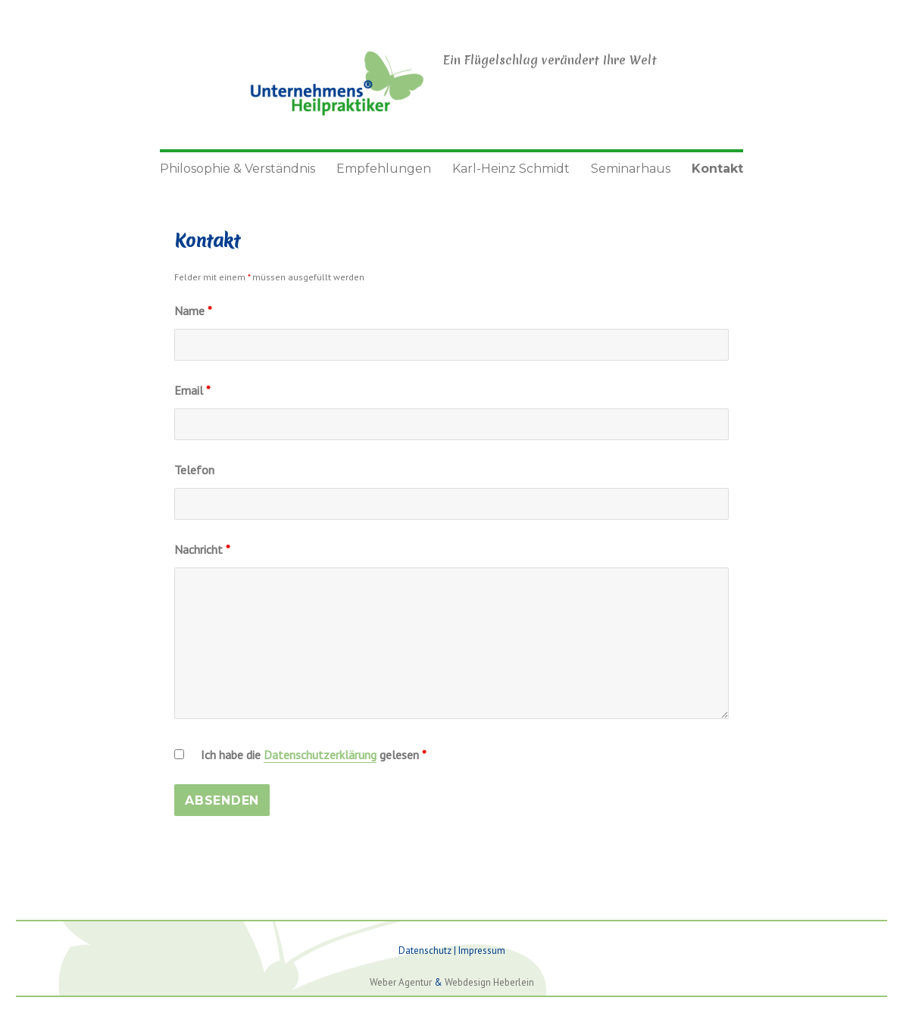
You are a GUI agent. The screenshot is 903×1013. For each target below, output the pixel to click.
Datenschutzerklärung (320, 754)
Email (192, 390)
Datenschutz (425, 950)
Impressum (481, 950)
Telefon (194, 469)
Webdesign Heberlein (489, 982)
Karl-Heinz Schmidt (511, 168)
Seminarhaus (630, 168)
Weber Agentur (401, 982)
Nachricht (202, 549)
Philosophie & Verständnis (237, 168)
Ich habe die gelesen (314, 754)
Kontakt (717, 168)
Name (193, 310)
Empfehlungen (383, 168)
